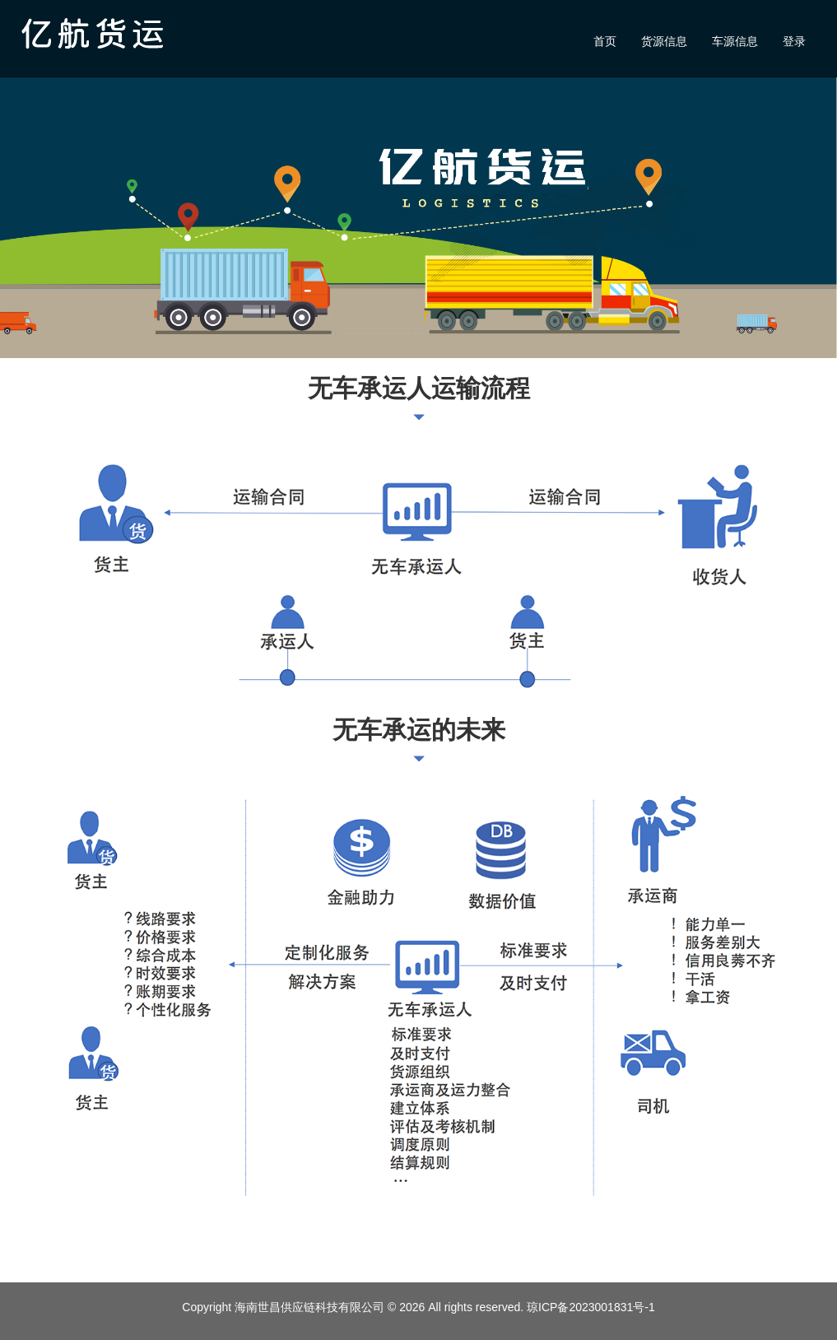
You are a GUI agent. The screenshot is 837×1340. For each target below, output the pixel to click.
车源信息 (735, 41)
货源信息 (664, 41)
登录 (794, 41)
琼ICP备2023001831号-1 (591, 1307)
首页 (604, 41)
